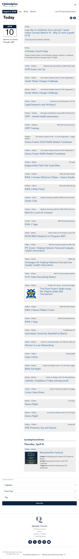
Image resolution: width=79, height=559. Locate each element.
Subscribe (39, 503)
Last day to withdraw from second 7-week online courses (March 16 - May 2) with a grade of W (49, 33)
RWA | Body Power (35, 189)
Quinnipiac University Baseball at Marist (46, 333)
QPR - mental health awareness (41, 116)
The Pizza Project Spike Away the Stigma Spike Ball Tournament (55, 291)
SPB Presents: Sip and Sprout (40, 428)
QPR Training (32, 128)
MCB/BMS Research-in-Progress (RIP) (45, 236)
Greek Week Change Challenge (41, 81)
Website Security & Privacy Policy (53, 554)
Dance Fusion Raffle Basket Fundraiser (45, 154)
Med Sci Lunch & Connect (39, 213)
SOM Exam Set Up (35, 69)
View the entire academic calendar (37, 39)
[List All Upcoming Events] (65, 11)
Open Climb (31, 357)
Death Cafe (31, 201)
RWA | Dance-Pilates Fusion (40, 310)
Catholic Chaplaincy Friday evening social (46, 381)
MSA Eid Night (33, 369)
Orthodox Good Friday (36, 51)
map (72, 136)
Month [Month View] (33, 11)
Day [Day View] (19, 11)
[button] (39, 485)
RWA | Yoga (31, 224)
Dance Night (31, 404)
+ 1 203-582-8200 (39, 536)
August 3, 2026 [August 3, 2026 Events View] (9, 11)
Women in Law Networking (39, 345)
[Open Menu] (75, 4)
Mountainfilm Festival (51, 453)
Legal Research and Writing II (40, 105)
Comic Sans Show (34, 392)
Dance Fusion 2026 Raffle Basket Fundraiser (48, 142)
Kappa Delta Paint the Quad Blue (42, 166)
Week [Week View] (26, 11)
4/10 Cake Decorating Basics (40, 277)
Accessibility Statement (31, 554)
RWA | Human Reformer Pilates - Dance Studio (50, 177)
